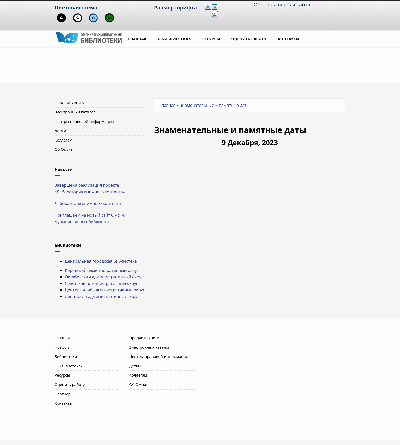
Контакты (288, 38)
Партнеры (64, 393)
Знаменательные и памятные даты (214, 105)
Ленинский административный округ (102, 296)
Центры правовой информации (84, 121)
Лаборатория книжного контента (88, 203)
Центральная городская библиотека (101, 261)
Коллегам (63, 140)
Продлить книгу (69, 102)
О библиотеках (174, 38)
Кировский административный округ (102, 270)
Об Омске (64, 149)
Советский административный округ (101, 283)
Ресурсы (211, 38)
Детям (60, 130)
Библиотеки (66, 356)
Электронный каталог (75, 111)
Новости (62, 347)
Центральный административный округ (105, 290)
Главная (137, 38)
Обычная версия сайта (282, 4)
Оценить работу (249, 38)
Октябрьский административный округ (104, 277)
